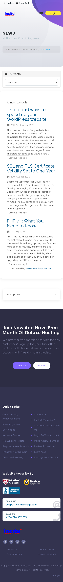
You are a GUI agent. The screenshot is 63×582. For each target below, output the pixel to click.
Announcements (29, 49)
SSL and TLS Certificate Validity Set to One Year (31, 168)
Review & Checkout (44, 446)
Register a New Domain (16, 446)
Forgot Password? (44, 419)
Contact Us (40, 414)
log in (41, 365)
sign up (22, 365)
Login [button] (53, 13)
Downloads (9, 429)
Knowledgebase (11, 424)
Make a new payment (46, 440)
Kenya (56, 575)
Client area (40, 451)
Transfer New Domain (15, 451)
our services (14, 554)
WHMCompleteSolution (38, 268)
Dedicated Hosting (13, 457)
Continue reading (18, 157)
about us (12, 549)
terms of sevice (47, 554)
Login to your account (46, 435)
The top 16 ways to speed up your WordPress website (27, 114)
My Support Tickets (13, 440)
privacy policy (48, 549)
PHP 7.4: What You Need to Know (25, 223)
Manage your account (46, 457)
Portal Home (12, 49)
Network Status (11, 435)
